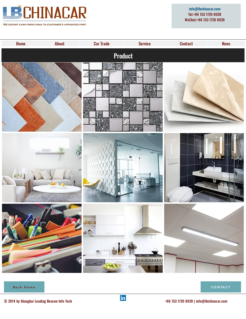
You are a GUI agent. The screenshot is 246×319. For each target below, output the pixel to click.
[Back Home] (24, 286)
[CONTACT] (221, 286)
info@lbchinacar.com (204, 8)
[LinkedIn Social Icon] (123, 298)
